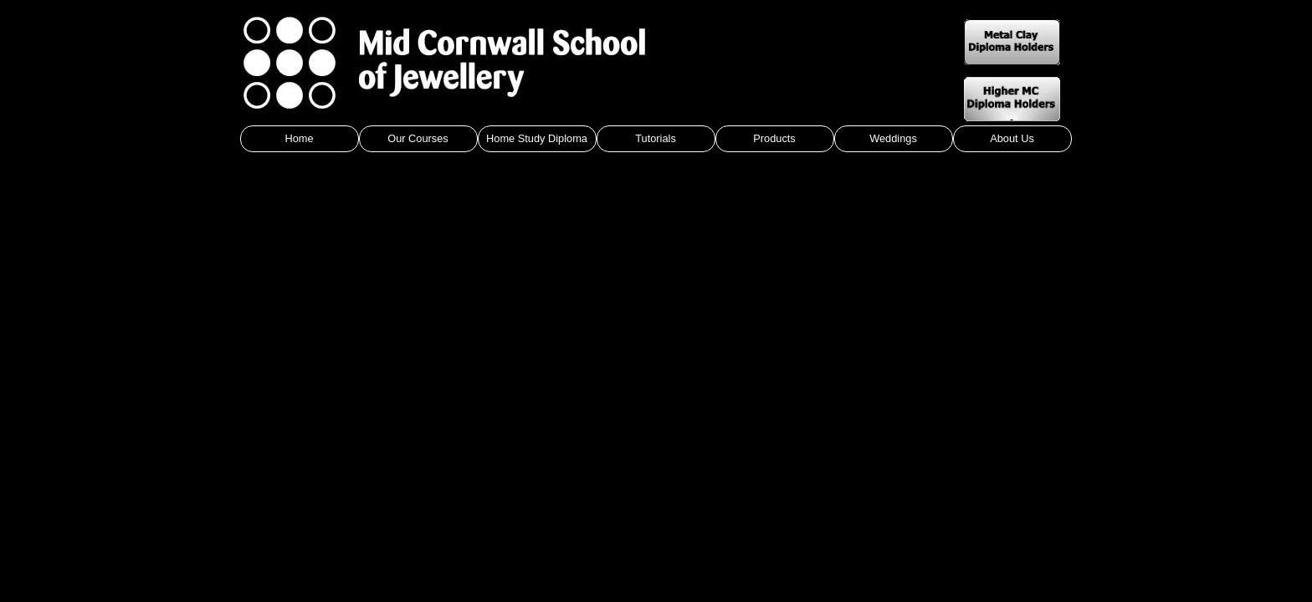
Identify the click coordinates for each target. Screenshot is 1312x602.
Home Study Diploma (536, 138)
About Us (1012, 138)
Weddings (893, 138)
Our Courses (417, 138)
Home (298, 138)
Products (774, 138)
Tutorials (655, 138)
